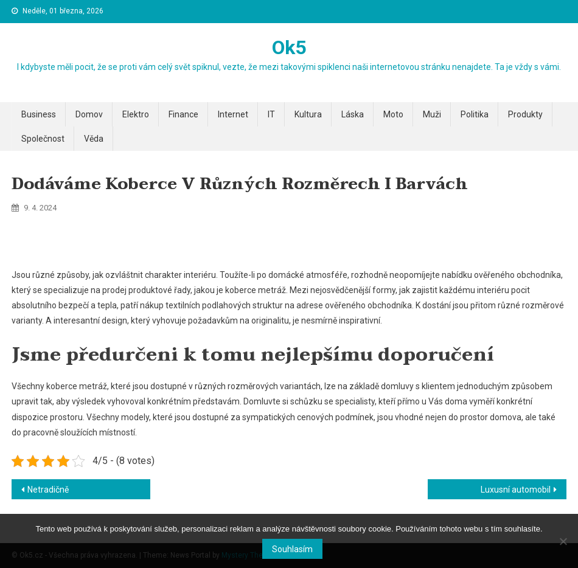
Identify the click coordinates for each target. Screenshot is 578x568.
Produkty (525, 114)
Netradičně (48, 489)
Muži (432, 114)
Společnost (42, 139)
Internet (233, 114)
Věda (93, 139)
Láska (352, 114)
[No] (563, 541)
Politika (475, 114)
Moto (393, 114)
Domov (89, 114)
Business (38, 114)
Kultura (308, 114)
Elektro (135, 114)
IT (271, 114)
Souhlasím (292, 549)
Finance (183, 114)
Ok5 (289, 47)
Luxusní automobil (516, 489)
